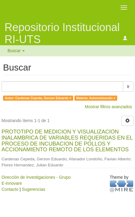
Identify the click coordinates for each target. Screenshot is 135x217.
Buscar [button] (16, 50)
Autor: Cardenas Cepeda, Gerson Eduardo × (38, 98)
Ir (128, 86)
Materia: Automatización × (95, 98)
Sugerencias (33, 189)
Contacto (10, 189)
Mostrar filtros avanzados (108, 106)
